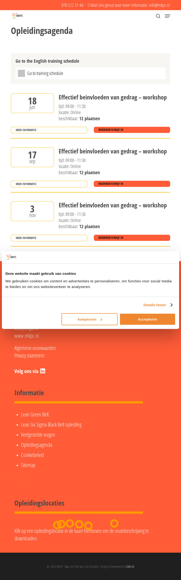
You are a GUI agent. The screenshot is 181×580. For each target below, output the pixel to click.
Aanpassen (90, 319)
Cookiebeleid (32, 455)
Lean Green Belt (35, 414)
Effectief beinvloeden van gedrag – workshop (113, 97)
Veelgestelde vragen (38, 434)
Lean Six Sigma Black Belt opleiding (51, 424)
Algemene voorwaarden (35, 348)
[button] (167, 16)
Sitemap (28, 465)
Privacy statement (29, 355)
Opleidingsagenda (36, 444)
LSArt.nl (130, 566)
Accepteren (147, 319)
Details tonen (155, 305)
